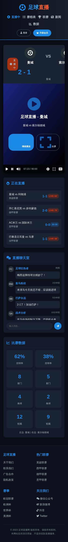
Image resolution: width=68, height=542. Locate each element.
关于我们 (8, 462)
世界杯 (7, 510)
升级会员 (42, 33)
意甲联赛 (41, 479)
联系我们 (8, 468)
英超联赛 (41, 462)
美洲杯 (7, 516)
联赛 (43, 17)
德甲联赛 (41, 474)
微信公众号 (44, 498)
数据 (34, 24)
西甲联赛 (41, 468)
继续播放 (21, 142)
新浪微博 (43, 504)
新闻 (56, 17)
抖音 (40, 510)
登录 (23, 33)
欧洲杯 (7, 504)
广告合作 (8, 474)
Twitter (41, 516)
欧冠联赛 (8, 498)
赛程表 (29, 17)
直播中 (13, 17)
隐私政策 (8, 479)
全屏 (48, 142)
